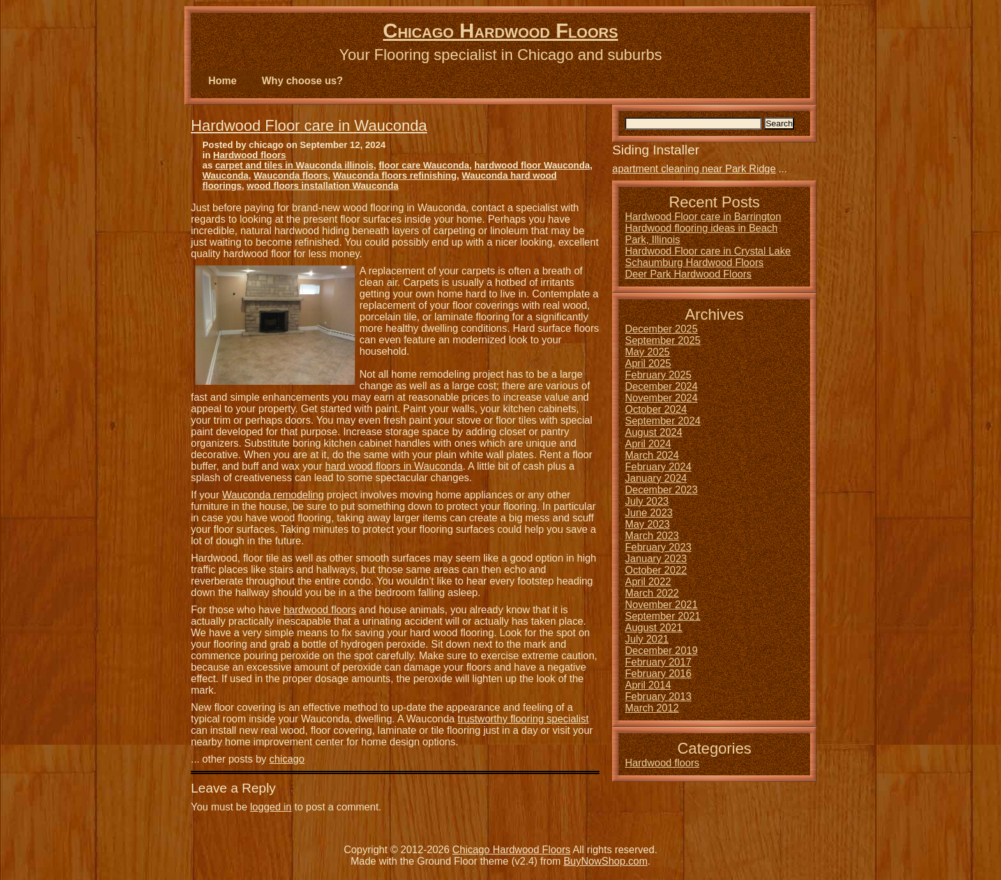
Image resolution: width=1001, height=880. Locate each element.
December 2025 (661, 329)
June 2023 (649, 512)
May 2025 (647, 352)
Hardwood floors (249, 155)
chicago (287, 759)
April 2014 (648, 685)
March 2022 (652, 593)
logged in (271, 807)
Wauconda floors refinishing (394, 175)
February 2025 (658, 374)
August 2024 (653, 432)
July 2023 (647, 501)
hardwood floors (319, 609)
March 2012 (652, 708)
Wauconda (225, 175)
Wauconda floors (290, 175)
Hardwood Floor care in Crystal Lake (708, 251)
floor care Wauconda (424, 165)
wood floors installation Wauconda (323, 186)
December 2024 (661, 386)
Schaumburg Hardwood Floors (694, 262)
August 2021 (653, 627)
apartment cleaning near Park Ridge (694, 168)
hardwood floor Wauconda (532, 165)
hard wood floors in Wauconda (394, 466)
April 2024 (648, 443)
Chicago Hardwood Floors (500, 30)
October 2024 (656, 409)
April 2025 (648, 363)
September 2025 (662, 340)
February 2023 (658, 547)
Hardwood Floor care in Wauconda (309, 125)
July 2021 (647, 639)
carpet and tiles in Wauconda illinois (294, 165)
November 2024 (661, 397)
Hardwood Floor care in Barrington (703, 216)
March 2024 (652, 455)
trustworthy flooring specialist (523, 718)
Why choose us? (302, 80)
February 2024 (658, 466)
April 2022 (648, 581)
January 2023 (656, 558)
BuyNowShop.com (606, 861)
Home (222, 80)
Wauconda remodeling (273, 494)
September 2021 (662, 616)
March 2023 (652, 535)
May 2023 (647, 524)
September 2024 (662, 420)
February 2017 (658, 662)
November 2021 (661, 604)
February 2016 (658, 673)
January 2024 (656, 478)
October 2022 (656, 570)
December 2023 (661, 489)
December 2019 (661, 650)
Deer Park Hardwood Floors (688, 274)
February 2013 (658, 696)
